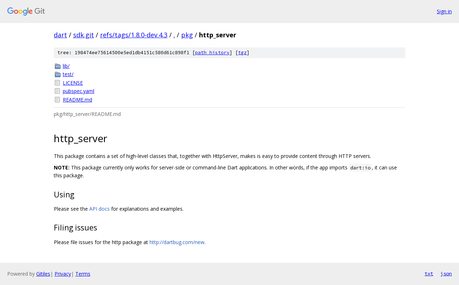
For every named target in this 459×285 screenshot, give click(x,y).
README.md (77, 99)
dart (60, 35)
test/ (68, 74)
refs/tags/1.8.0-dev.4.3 (133, 35)
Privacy (63, 273)
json (446, 273)
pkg (187, 35)
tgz (242, 53)
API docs (99, 208)
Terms (82, 273)
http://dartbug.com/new (177, 242)
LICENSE (73, 82)
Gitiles (43, 273)
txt (429, 273)
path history (212, 53)
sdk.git (83, 35)
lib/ (66, 65)
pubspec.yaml (78, 91)
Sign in (444, 11)
